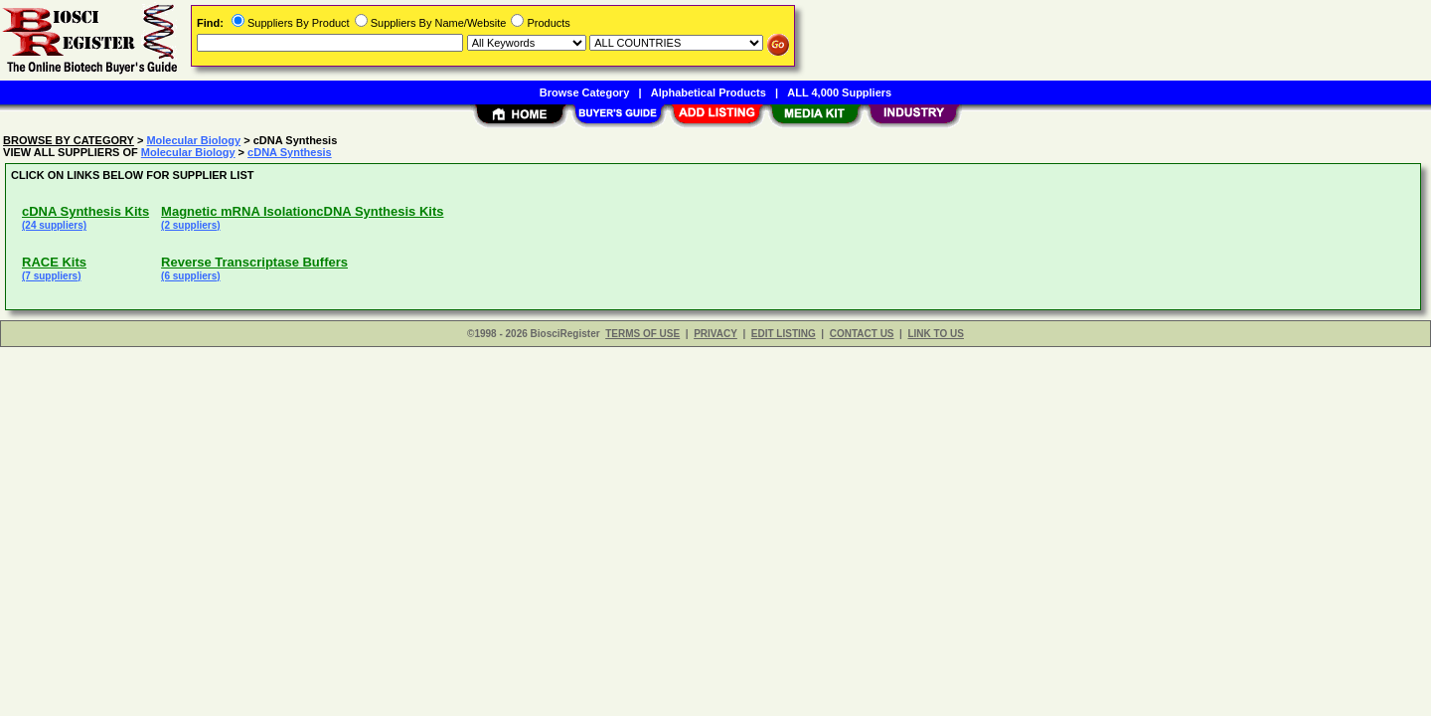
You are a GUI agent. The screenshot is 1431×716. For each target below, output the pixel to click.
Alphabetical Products (708, 92)
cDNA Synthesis (289, 152)
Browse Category (584, 92)
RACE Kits (54, 262)
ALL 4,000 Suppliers (839, 92)
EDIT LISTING (783, 333)
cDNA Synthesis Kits (85, 211)
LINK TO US (935, 333)
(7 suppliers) (51, 275)
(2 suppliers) (190, 225)
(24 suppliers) (54, 225)
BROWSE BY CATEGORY (68, 140)
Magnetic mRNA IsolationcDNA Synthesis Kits (302, 211)
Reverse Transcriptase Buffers (254, 262)
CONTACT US (862, 333)
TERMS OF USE (642, 333)
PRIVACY (715, 333)
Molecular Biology (193, 140)
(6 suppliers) (190, 275)
